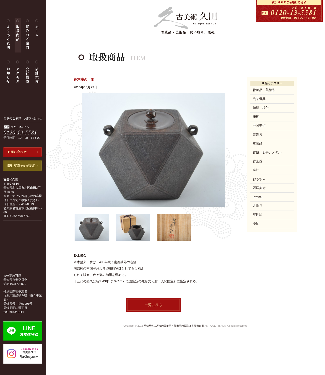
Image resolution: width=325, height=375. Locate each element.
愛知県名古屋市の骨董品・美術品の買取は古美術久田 (174, 325)
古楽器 (257, 161)
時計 (256, 170)
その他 (257, 197)
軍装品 (257, 143)
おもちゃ (259, 179)
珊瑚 (256, 116)
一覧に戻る (153, 305)
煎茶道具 (259, 99)
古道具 (257, 205)
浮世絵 (257, 214)
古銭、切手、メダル (267, 152)
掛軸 (256, 223)
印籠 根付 (261, 108)
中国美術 (259, 125)
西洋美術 (259, 188)
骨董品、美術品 (264, 90)
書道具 (257, 134)
